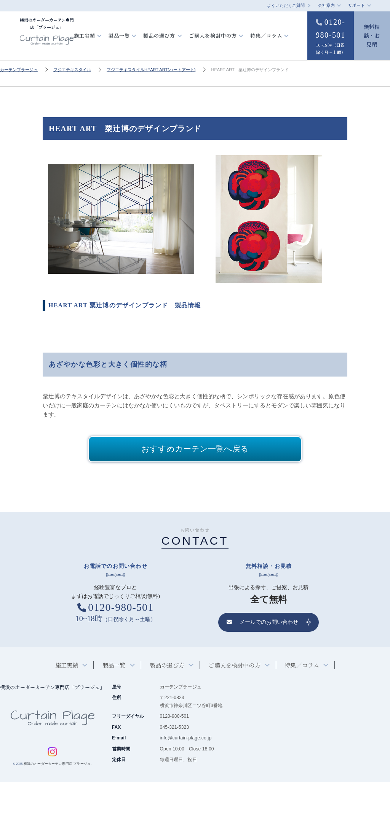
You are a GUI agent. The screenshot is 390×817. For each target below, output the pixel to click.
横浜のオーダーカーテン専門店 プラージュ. (57, 799)
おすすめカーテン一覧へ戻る (195, 483)
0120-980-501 (329, 54)
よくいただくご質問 (286, 5)
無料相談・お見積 (371, 52)
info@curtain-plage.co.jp (185, 773)
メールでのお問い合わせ (262, 657)
